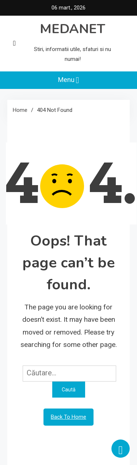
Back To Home (68, 417)
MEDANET (72, 29)
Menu (68, 80)
